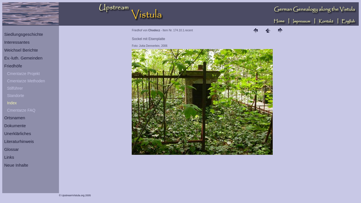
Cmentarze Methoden (26, 81)
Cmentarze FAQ (21, 110)
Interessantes (17, 42)
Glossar (11, 149)
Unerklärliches (17, 133)
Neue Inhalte (16, 165)
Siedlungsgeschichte (23, 34)
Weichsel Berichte (21, 50)
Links (9, 157)
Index (12, 103)
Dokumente (15, 125)
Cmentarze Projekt (23, 73)
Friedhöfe (13, 65)
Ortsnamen (14, 117)
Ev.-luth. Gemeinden (23, 58)
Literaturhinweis (19, 141)
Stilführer (15, 88)
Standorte (15, 95)
